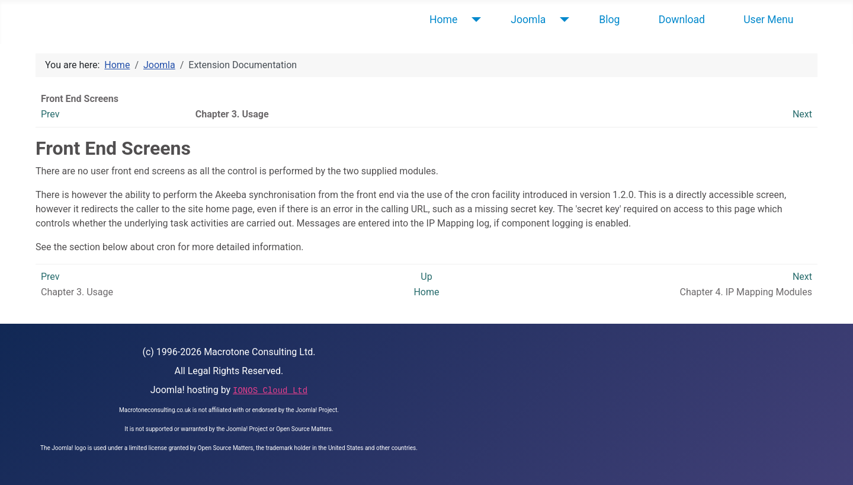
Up (426, 276)
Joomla (528, 19)
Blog (609, 19)
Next (802, 114)
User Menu (768, 19)
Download (682, 19)
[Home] (473, 19)
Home (443, 19)
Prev (50, 114)
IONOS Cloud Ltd (270, 390)
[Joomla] (561, 19)
